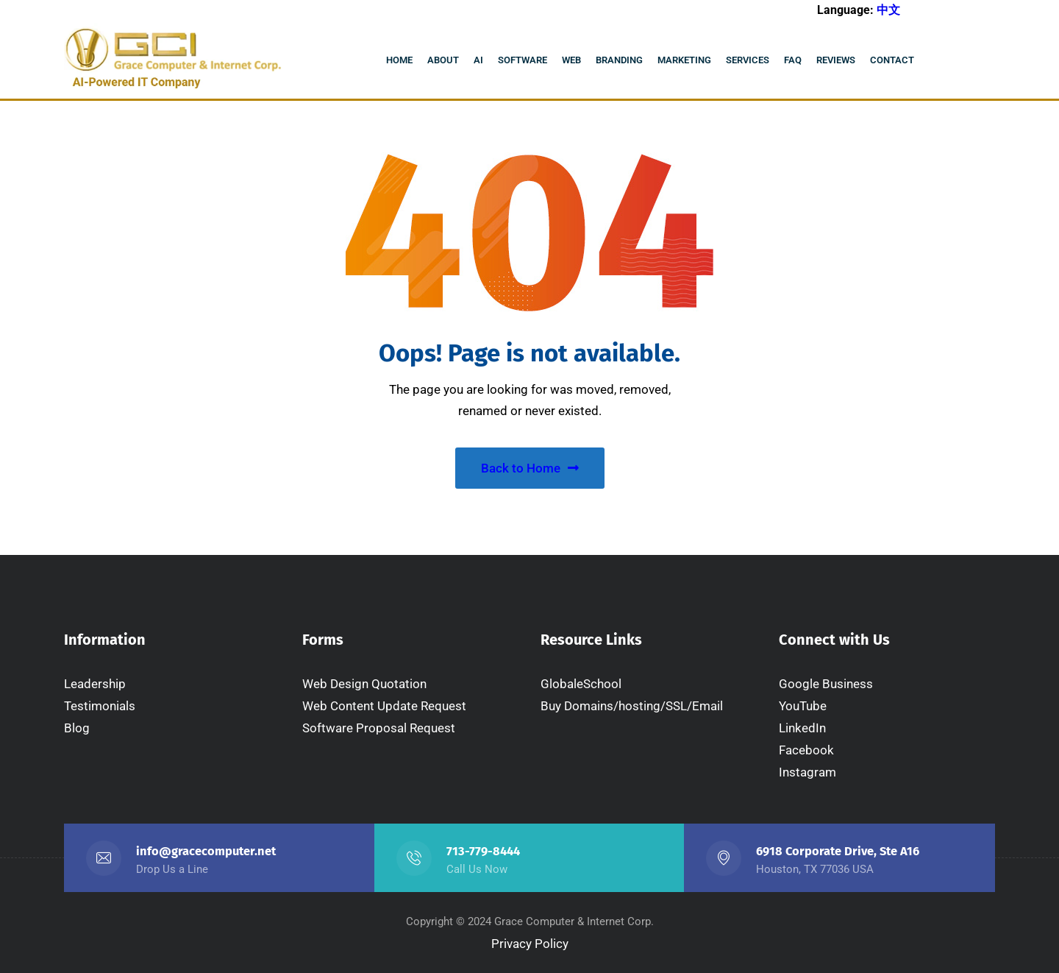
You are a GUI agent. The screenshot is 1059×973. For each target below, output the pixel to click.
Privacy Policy (529, 943)
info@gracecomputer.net (206, 851)
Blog (77, 728)
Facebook (806, 750)
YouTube (803, 705)
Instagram (807, 772)
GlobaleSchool (581, 683)
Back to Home (530, 468)
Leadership (95, 683)
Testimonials (99, 705)
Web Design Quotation (364, 683)
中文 (888, 10)
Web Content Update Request (384, 705)
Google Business (826, 683)
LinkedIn (802, 728)
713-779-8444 (483, 851)
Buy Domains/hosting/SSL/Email (632, 705)
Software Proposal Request (378, 728)
